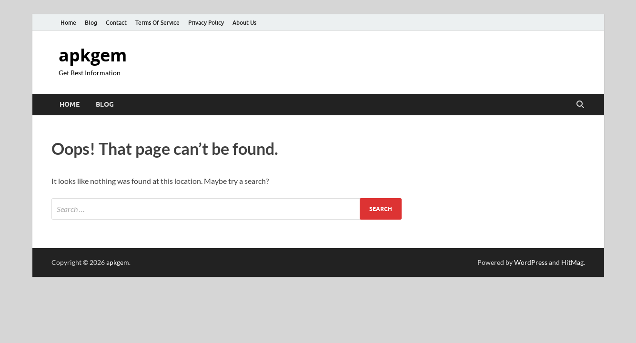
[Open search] (580, 105)
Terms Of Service (157, 22)
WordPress (530, 262)
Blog (91, 22)
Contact (116, 22)
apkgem (93, 55)
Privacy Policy (206, 22)
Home (68, 22)
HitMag (572, 262)
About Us (244, 22)
